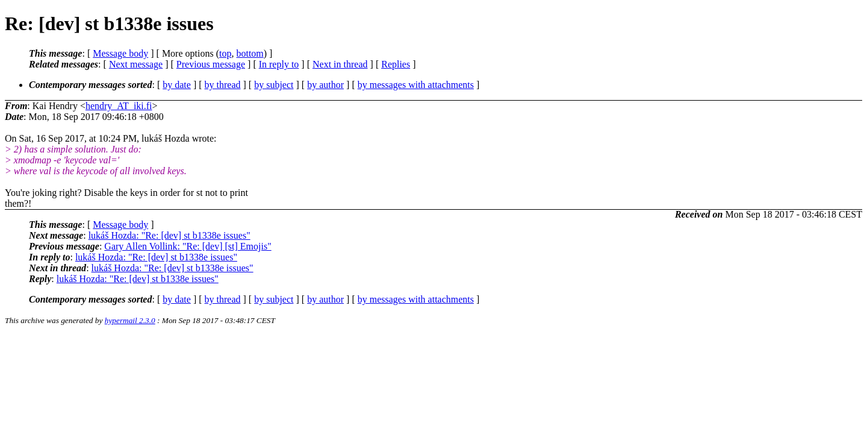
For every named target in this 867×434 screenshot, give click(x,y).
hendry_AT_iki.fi (118, 106)
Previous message (210, 64)
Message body (120, 53)
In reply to (279, 64)
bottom (249, 53)
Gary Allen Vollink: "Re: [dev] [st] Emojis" (187, 246)
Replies (395, 64)
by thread (223, 85)
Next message (136, 64)
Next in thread (340, 64)
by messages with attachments (416, 85)
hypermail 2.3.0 (130, 320)
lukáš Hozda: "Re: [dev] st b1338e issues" (169, 235)
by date (177, 85)
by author (325, 85)
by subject (273, 85)
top (225, 53)
